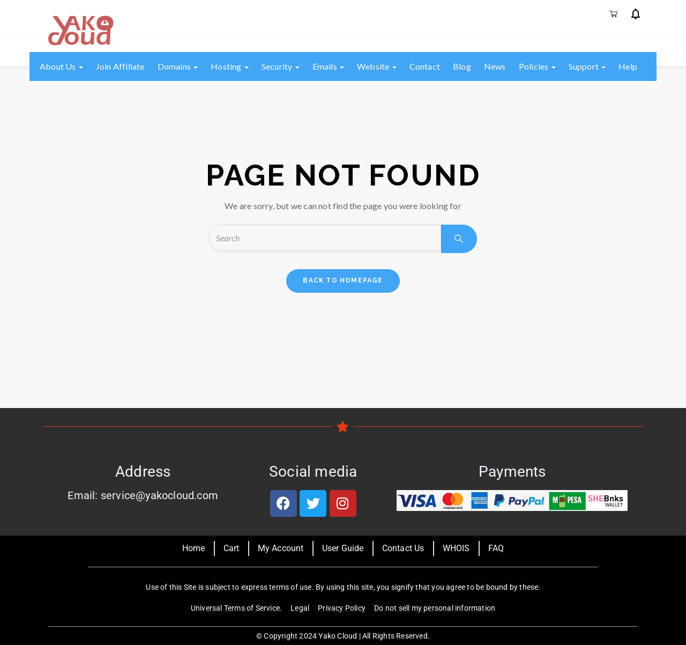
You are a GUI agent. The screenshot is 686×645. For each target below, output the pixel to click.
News (495, 66)
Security (281, 66)
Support (587, 66)
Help (627, 66)
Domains (178, 66)
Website (377, 66)
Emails (328, 66)
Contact (424, 66)
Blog (462, 66)
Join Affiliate (120, 66)
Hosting (230, 66)
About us (61, 66)
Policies (537, 66)
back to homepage (343, 280)
